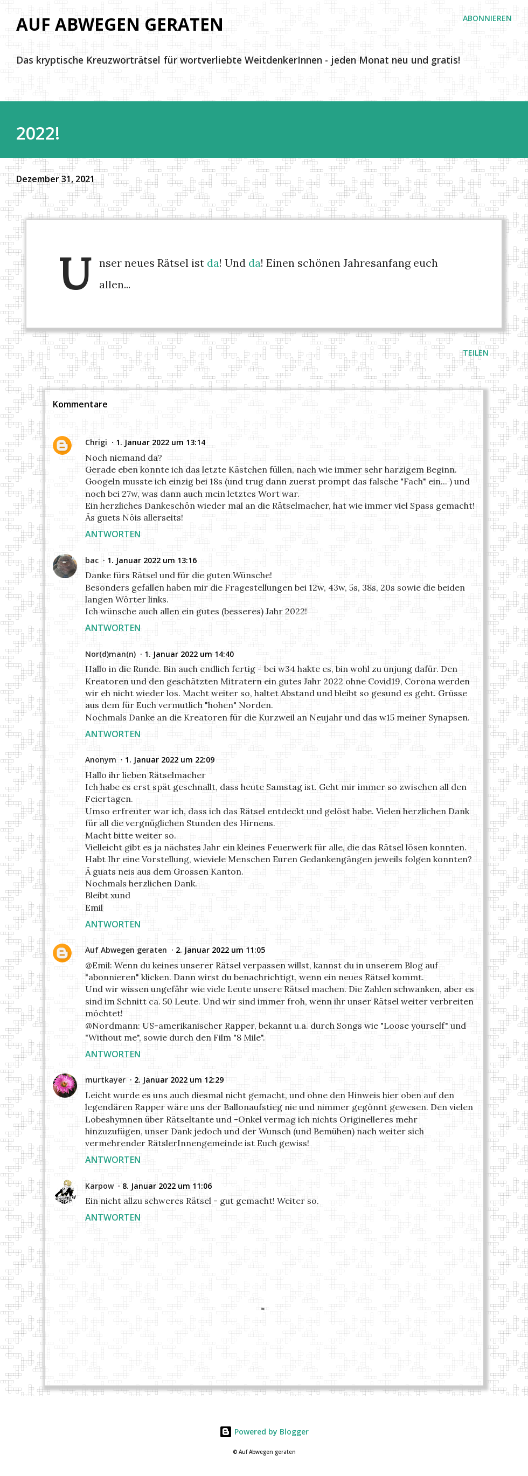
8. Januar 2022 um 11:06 (167, 1186)
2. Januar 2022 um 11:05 (220, 950)
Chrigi (96, 442)
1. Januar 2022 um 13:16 (152, 560)
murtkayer (105, 1080)
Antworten (113, 534)
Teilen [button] (476, 353)
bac (92, 560)
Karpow (99, 1186)
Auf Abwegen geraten (120, 24)
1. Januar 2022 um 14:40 (189, 654)
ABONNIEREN (487, 18)
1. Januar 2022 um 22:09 (169, 759)
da (213, 262)
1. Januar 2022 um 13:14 (160, 442)
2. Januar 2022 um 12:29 (179, 1080)
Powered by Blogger (264, 1431)
